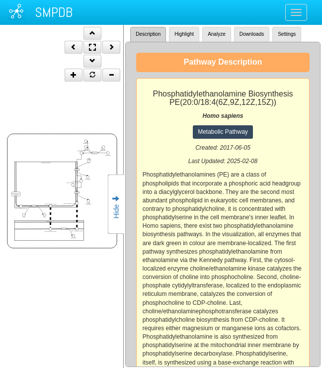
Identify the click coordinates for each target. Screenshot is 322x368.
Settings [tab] (287, 34)
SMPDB (54, 12)
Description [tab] (148, 34)
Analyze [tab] (217, 34)
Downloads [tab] (252, 34)
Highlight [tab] (184, 34)
